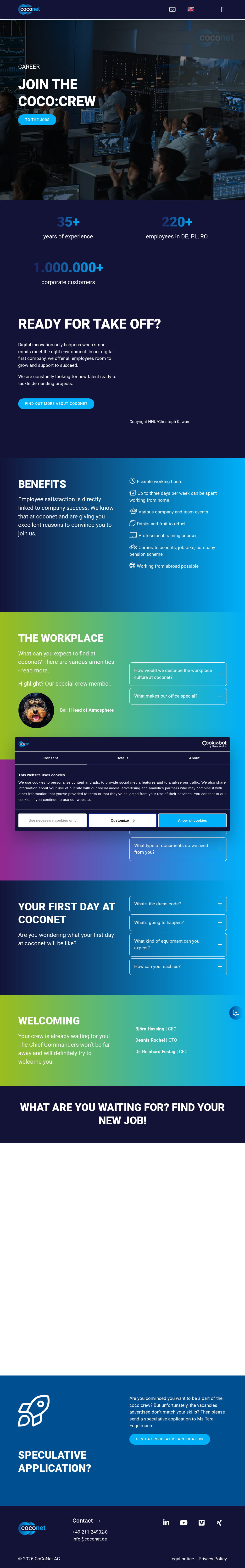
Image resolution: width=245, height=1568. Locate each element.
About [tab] (194, 758)
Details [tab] (122, 758)
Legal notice (181, 1557)
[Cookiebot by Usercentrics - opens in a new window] (206, 744)
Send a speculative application (169, 1438)
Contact (82, 1519)
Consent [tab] (51, 758)
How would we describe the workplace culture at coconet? (178, 673)
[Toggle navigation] (222, 9)
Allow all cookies (192, 820)
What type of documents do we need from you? (178, 848)
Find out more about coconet (56, 403)
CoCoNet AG (47, 1557)
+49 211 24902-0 (90, 1531)
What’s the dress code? (178, 902)
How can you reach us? (178, 965)
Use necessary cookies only (52, 820)
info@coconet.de (89, 1538)
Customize (123, 820)
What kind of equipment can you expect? (178, 943)
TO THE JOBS (37, 119)
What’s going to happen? (178, 921)
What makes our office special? (178, 695)
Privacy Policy (213, 1557)
